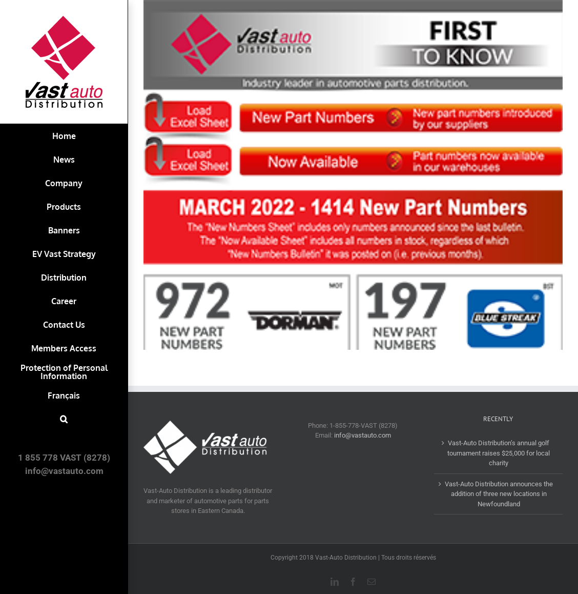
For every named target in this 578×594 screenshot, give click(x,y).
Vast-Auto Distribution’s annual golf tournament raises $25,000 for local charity (498, 453)
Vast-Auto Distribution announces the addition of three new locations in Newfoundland (499, 494)
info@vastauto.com (362, 435)
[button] (64, 419)
